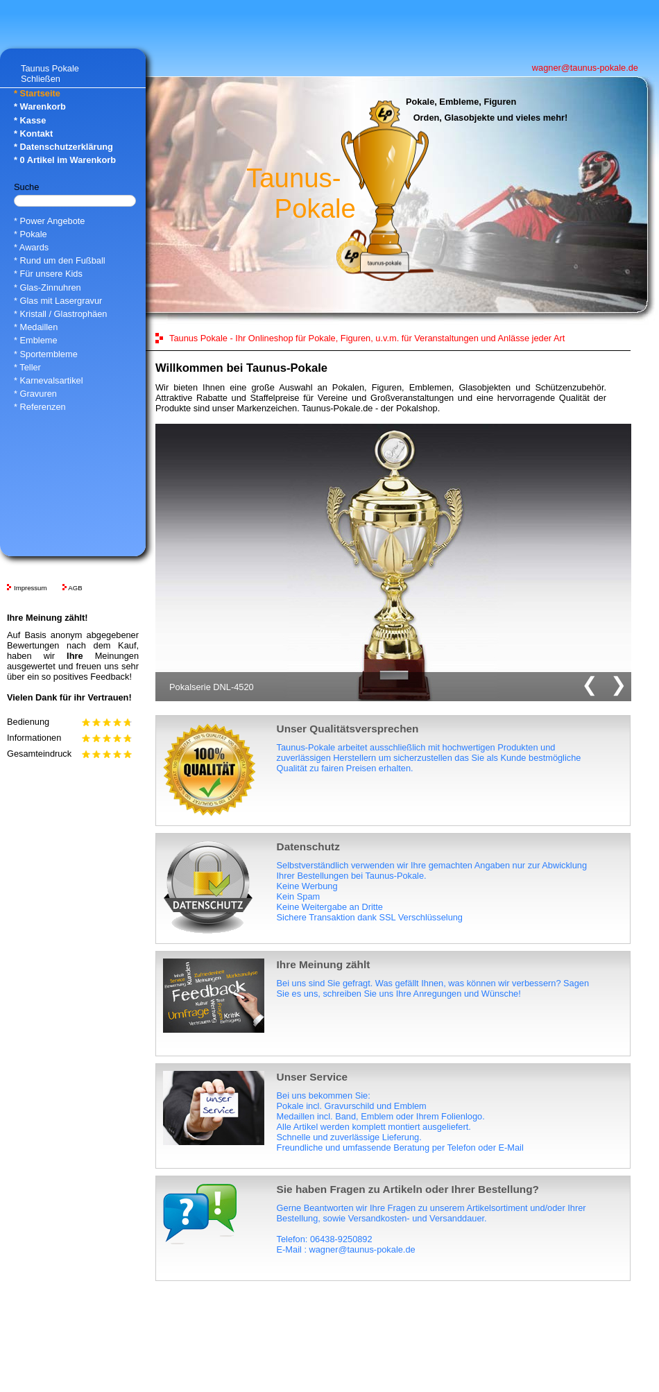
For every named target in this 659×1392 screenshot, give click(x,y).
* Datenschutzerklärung (63, 146)
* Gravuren (35, 393)
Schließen (40, 79)
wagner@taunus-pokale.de (585, 67)
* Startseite (37, 93)
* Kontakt (33, 133)
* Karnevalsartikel (48, 380)
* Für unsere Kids (48, 273)
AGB (75, 588)
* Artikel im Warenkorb (65, 160)
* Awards (31, 247)
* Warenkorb (40, 106)
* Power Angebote (49, 221)
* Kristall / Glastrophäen (60, 314)
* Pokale (30, 234)
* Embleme (36, 340)
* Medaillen (36, 327)
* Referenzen (40, 407)
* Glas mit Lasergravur (58, 300)
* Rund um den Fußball (59, 260)
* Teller (27, 367)
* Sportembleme (46, 354)
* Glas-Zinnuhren (47, 287)
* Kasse (30, 120)
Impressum (30, 588)
